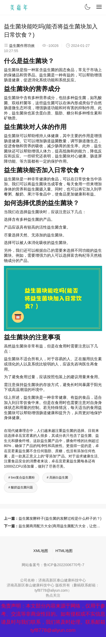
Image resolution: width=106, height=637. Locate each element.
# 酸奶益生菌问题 (20, 487)
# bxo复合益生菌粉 (21, 477)
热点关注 (53, 595)
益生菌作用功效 (22, 46)
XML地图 (40, 551)
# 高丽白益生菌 (57, 477)
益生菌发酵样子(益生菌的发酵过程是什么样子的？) (60, 518)
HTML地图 (64, 551)
